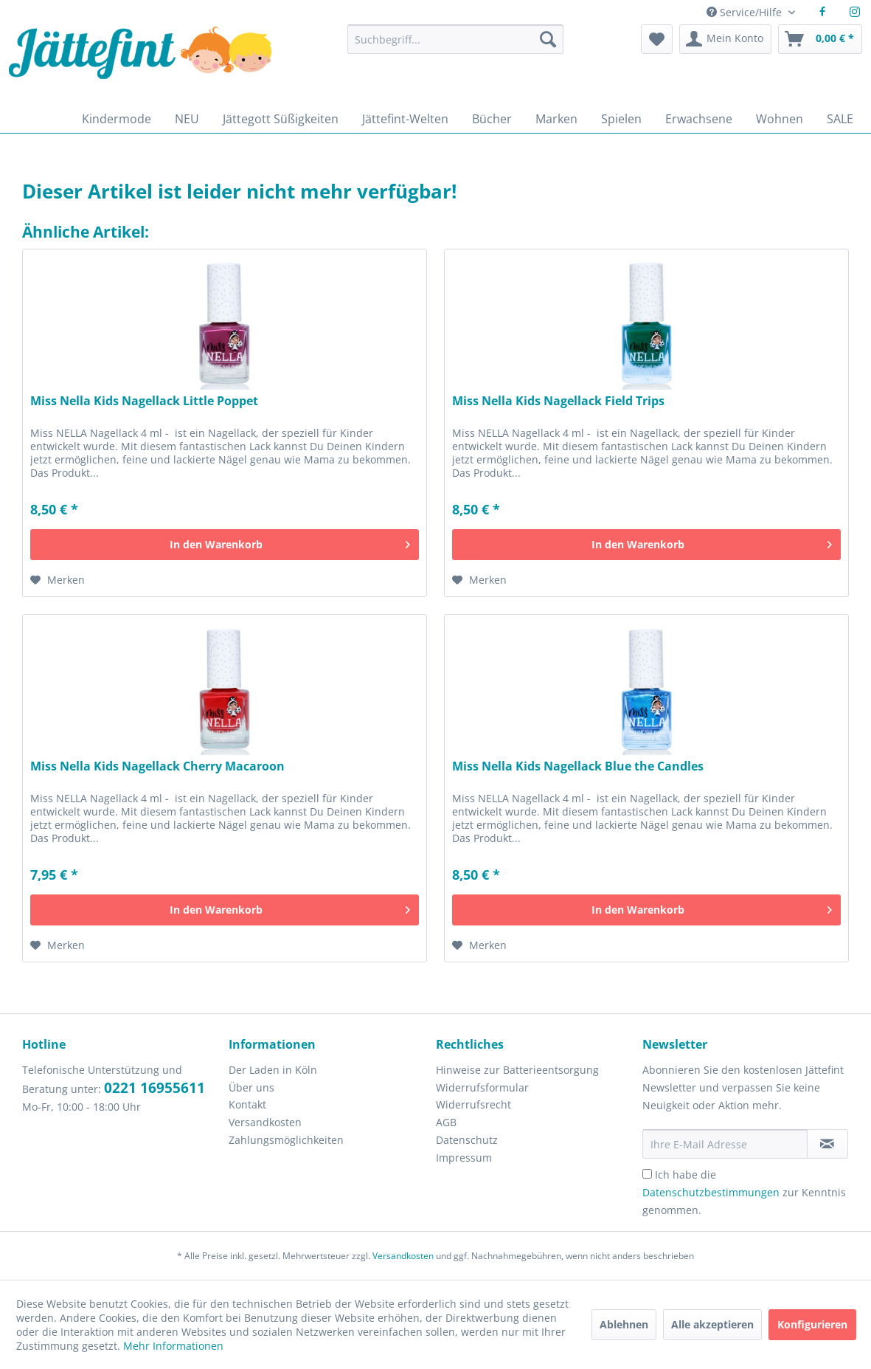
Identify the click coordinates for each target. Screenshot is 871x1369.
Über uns (251, 1087)
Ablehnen (624, 1324)
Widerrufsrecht (473, 1104)
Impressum (464, 1158)
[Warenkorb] (820, 39)
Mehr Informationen (173, 1346)
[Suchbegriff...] (455, 39)
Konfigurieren (812, 1324)
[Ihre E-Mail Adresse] (725, 1144)
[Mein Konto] (725, 39)
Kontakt (247, 1104)
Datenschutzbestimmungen (711, 1192)
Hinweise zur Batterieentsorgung (517, 1070)
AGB (446, 1122)
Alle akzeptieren (712, 1324)
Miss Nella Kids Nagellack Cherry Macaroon (157, 766)
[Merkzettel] (657, 39)
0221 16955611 (154, 1087)
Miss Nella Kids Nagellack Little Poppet (144, 401)
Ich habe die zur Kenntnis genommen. (744, 1192)
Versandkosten (265, 1122)
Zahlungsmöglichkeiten (286, 1140)
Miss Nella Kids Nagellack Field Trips (558, 401)
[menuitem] (455, 46)
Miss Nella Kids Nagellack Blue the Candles (578, 766)
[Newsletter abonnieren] (827, 1144)
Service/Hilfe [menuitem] (746, 12)
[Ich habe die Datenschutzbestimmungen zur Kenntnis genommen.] (647, 1174)
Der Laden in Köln (273, 1070)
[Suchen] (547, 39)
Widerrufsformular (482, 1087)
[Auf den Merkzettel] (57, 580)
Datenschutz (467, 1140)
